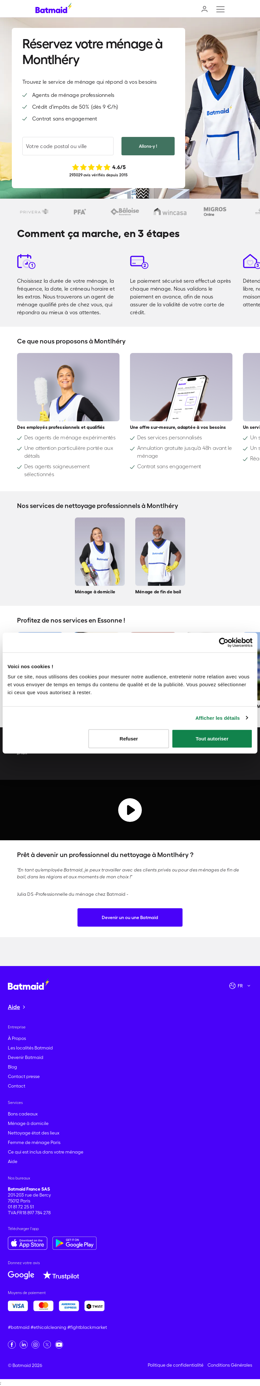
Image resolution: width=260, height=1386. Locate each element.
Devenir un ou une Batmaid (130, 917)
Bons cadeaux (23, 1113)
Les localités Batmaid (30, 1047)
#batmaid (19, 1327)
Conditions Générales (229, 1365)
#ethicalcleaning (48, 1327)
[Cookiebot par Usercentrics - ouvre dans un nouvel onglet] (223, 642)
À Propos (17, 1038)
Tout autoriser (212, 738)
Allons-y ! (148, 146)
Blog (12, 1066)
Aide (12, 1161)
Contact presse (24, 1076)
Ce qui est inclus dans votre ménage (45, 1152)
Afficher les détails (217, 717)
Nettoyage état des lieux (33, 1132)
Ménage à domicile (28, 1123)
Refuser (128, 738)
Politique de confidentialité (176, 1365)
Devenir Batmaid (25, 1057)
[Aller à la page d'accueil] (28, 984)
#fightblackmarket (87, 1327)
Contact (16, 1086)
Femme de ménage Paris (34, 1142)
